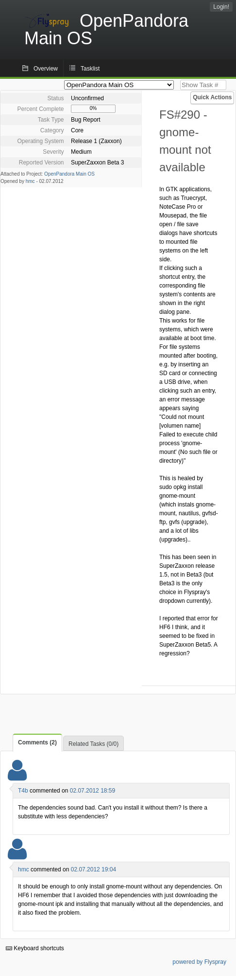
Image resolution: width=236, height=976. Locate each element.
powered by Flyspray (199, 961)
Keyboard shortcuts (35, 948)
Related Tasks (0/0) (93, 744)
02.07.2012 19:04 (93, 869)
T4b (23, 790)
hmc (30, 181)
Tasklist (90, 68)
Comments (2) (37, 742)
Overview (46, 68)
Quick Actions (212, 97)
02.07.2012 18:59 (92, 790)
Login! (221, 6)
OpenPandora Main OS (69, 174)
